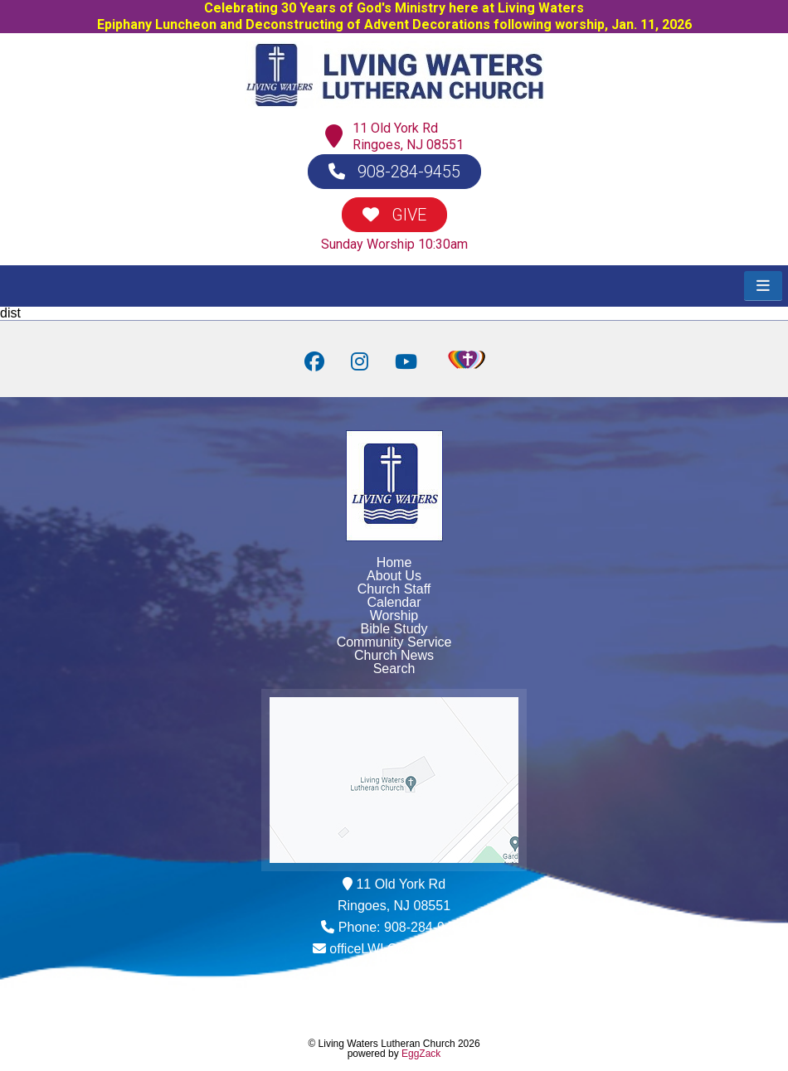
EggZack (420, 1053)
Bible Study (394, 629)
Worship (394, 615)
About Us (394, 576)
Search (394, 669)
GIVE (394, 215)
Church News (394, 655)
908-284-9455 (394, 172)
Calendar (394, 602)
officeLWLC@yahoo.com (402, 949)
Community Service (394, 642)
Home (394, 562)
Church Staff (394, 589)
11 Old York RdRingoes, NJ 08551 (408, 136)
